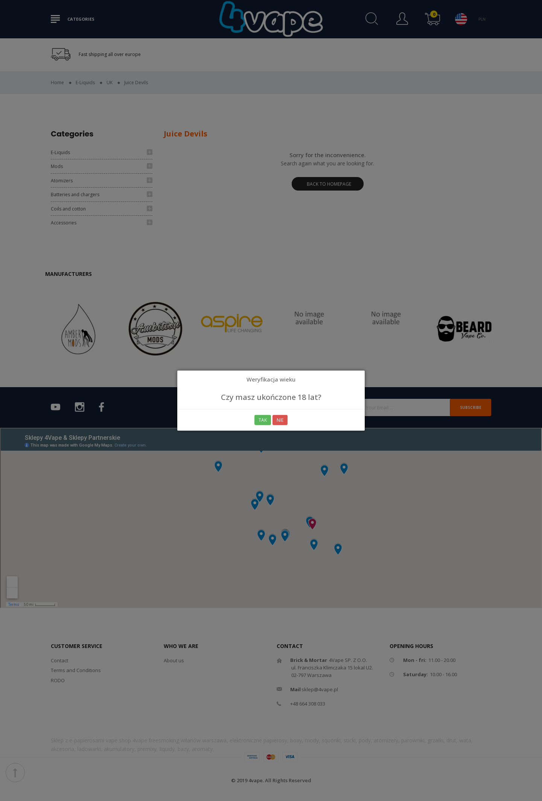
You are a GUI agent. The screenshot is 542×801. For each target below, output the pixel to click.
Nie (280, 420)
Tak (263, 420)
